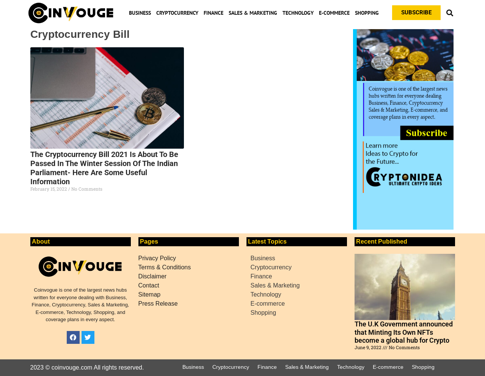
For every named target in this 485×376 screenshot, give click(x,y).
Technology (298, 12)
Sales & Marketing (253, 12)
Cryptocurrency (177, 12)
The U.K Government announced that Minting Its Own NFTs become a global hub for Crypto (404, 332)
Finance (213, 12)
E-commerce (334, 12)
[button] (450, 12)
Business (140, 12)
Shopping (367, 12)
